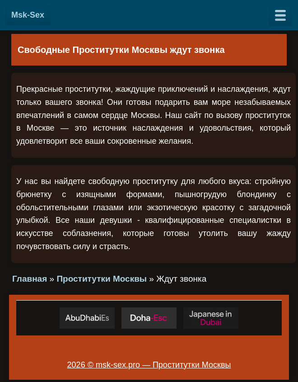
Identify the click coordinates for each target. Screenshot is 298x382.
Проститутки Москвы (101, 278)
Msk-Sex (27, 14)
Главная (29, 278)
